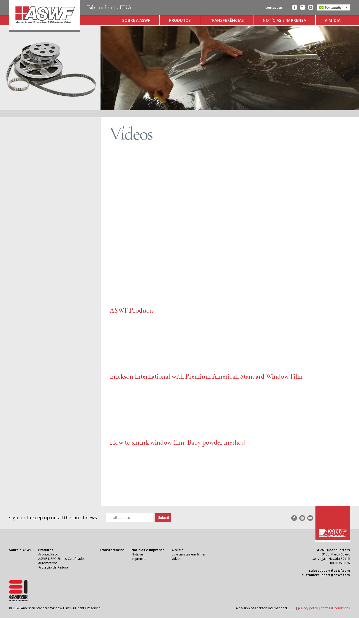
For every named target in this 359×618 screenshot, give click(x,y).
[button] (333, 7)
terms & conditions (335, 608)
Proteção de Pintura (53, 567)
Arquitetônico (48, 554)
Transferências (226, 20)
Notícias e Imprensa (284, 20)
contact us (274, 7)
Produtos (180, 20)
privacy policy (308, 608)
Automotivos (47, 563)
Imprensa (138, 558)
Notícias (137, 554)
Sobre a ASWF (136, 20)
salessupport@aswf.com (329, 570)
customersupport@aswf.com (326, 575)
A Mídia (332, 20)
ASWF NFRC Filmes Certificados (61, 558)
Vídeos (176, 558)
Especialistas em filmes (188, 554)
